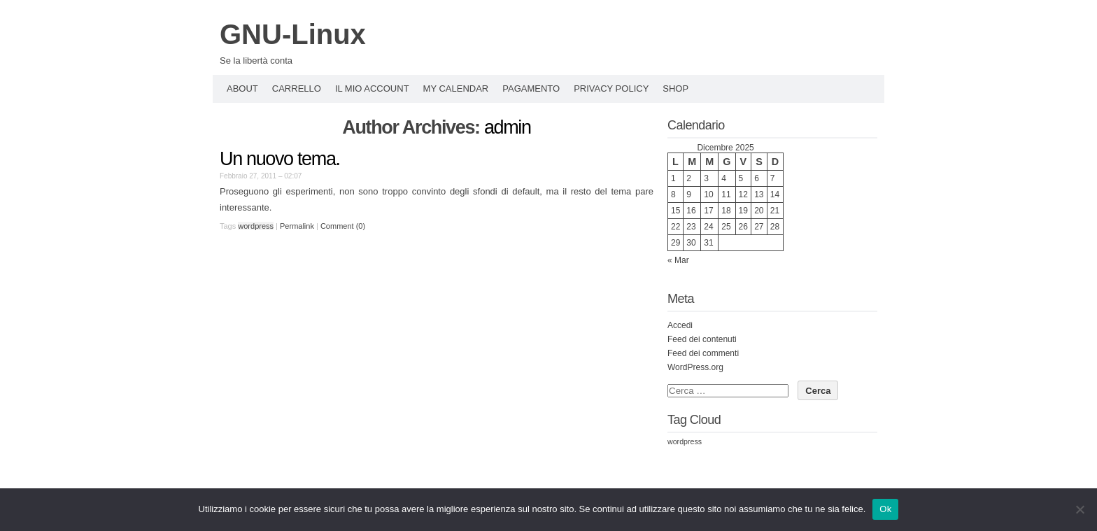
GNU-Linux (293, 34)
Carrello (296, 88)
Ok (885, 509)
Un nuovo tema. (280, 158)
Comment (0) (342, 226)
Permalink (297, 226)
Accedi (680, 325)
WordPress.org (695, 367)
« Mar (678, 260)
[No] (1080, 509)
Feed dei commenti (703, 353)
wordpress (256, 226)
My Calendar (456, 88)
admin (507, 127)
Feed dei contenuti (702, 339)
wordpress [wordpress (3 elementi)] (684, 441)
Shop (675, 88)
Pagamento (531, 88)
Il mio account (372, 88)
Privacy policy (611, 88)
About (242, 88)
